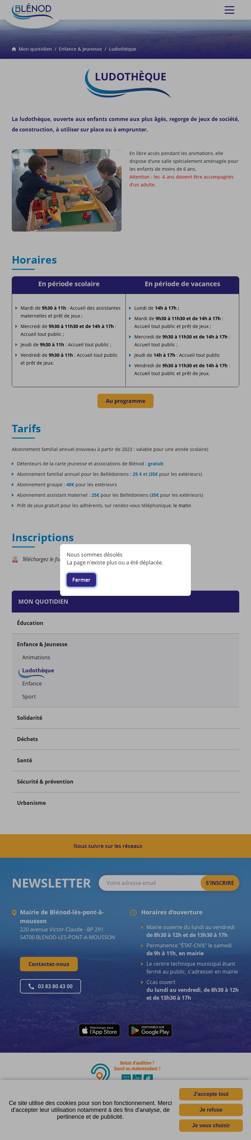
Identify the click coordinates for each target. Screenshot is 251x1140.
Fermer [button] (81, 579)
